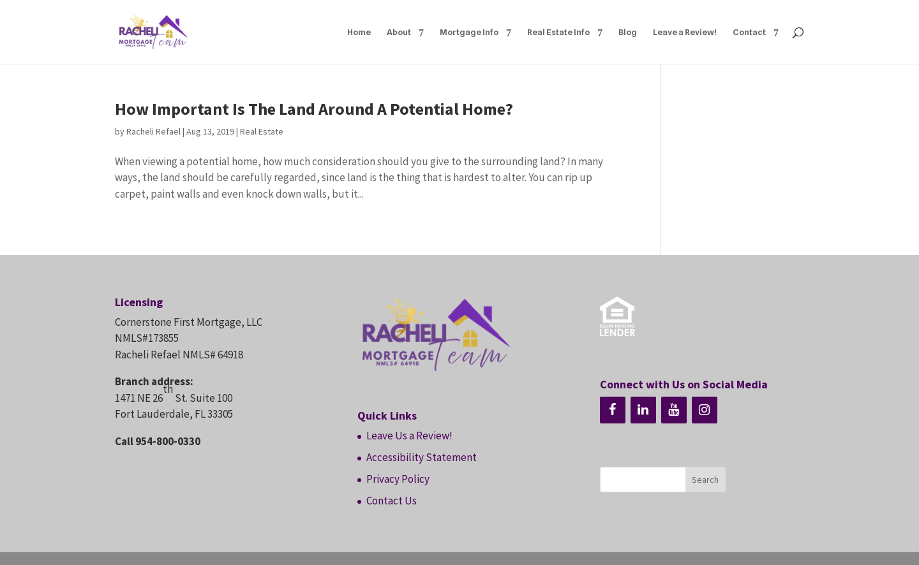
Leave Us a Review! (409, 436)
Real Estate (261, 131)
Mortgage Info (469, 32)
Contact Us (391, 501)
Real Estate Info (558, 32)
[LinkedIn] (643, 410)
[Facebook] (612, 410)
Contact (749, 32)
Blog (627, 32)
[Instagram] (704, 410)
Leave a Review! (685, 32)
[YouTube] (674, 410)
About (399, 32)
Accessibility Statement (421, 457)
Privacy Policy (398, 479)
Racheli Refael (153, 131)
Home (359, 32)
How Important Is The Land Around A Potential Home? (314, 108)
